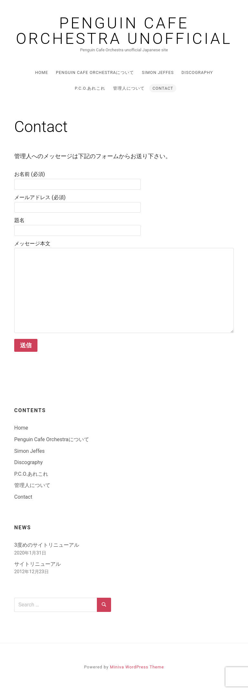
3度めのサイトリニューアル (46, 545)
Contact (162, 88)
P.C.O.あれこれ (90, 88)
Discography (197, 72)
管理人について (129, 88)
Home (41, 72)
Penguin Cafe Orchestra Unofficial (124, 30)
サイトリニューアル (37, 564)
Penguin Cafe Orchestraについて (95, 72)
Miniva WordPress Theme (137, 667)
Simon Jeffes (158, 72)
